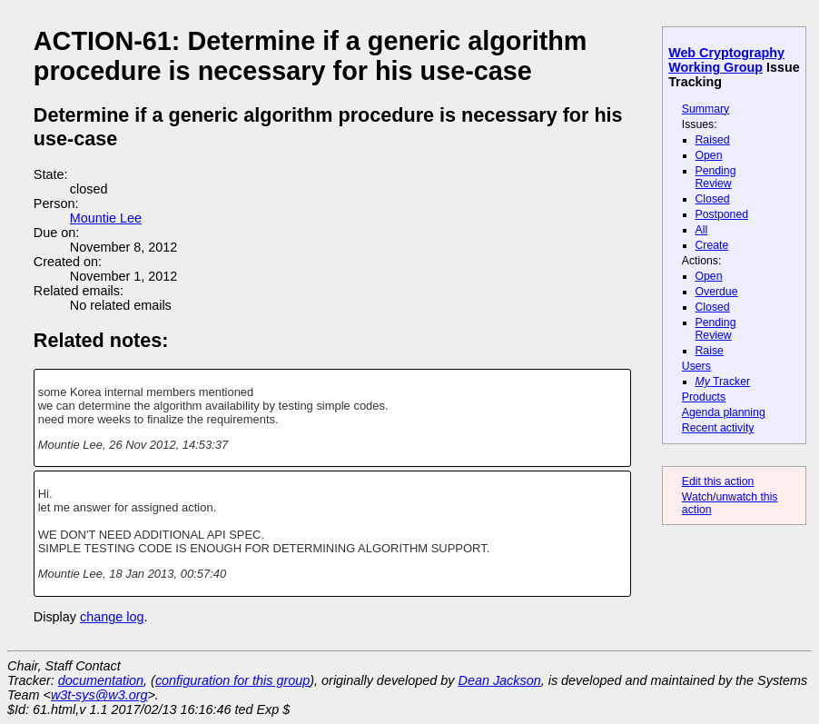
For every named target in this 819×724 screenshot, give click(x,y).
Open (709, 155)
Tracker (723, 381)
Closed (713, 199)
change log (111, 617)
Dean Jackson (500, 680)
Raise (710, 350)
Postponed (722, 214)
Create (712, 245)
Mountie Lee (106, 218)
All (702, 229)
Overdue (717, 291)
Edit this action (718, 481)
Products (703, 397)
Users (696, 366)
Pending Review (716, 177)
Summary (705, 109)
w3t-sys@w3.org (99, 695)
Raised (713, 140)
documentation (100, 680)
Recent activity (718, 428)
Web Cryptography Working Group (726, 59)
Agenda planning (723, 412)
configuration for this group (232, 680)
